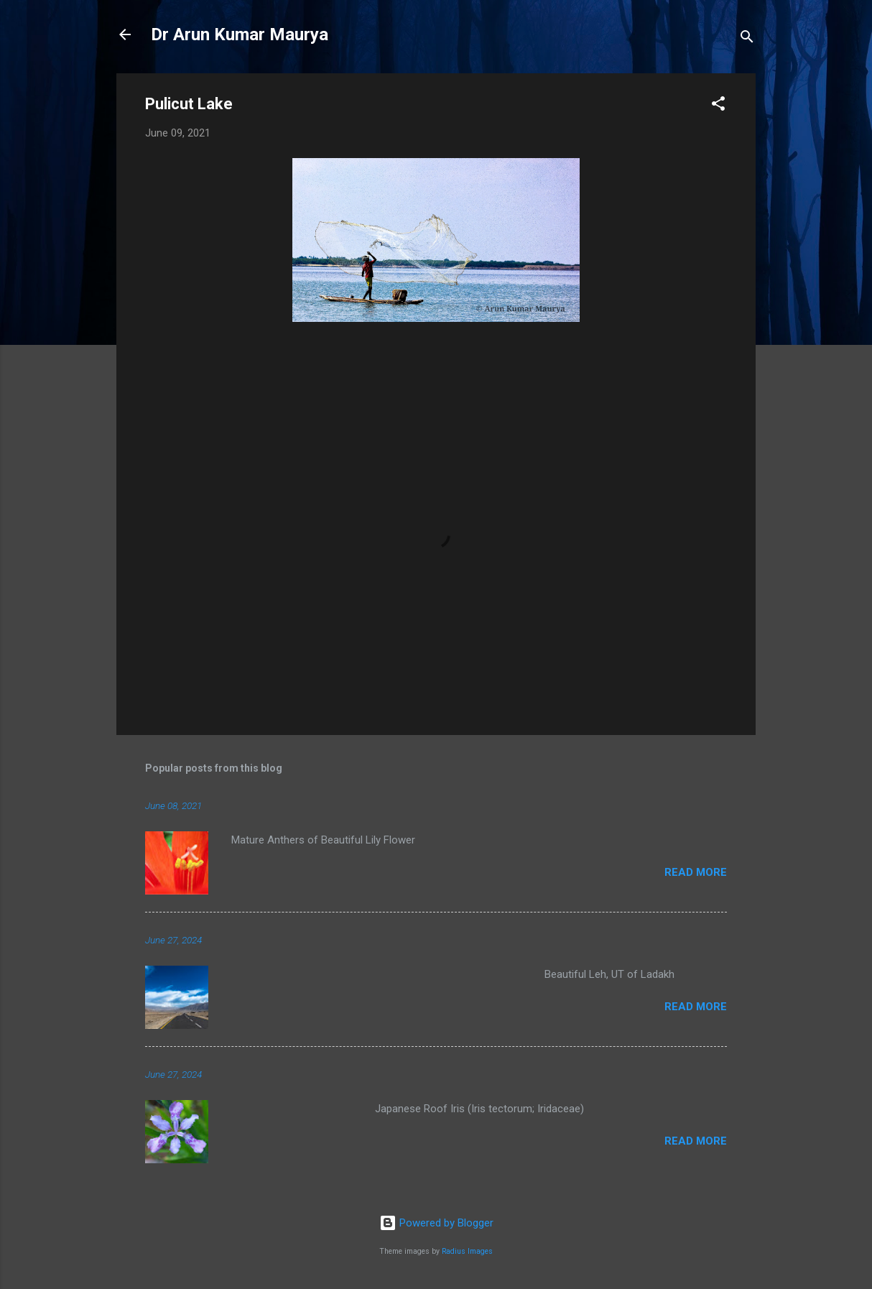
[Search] (747, 39)
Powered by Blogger (436, 1222)
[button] (718, 106)
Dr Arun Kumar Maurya (239, 34)
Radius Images (467, 1251)
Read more (695, 872)
